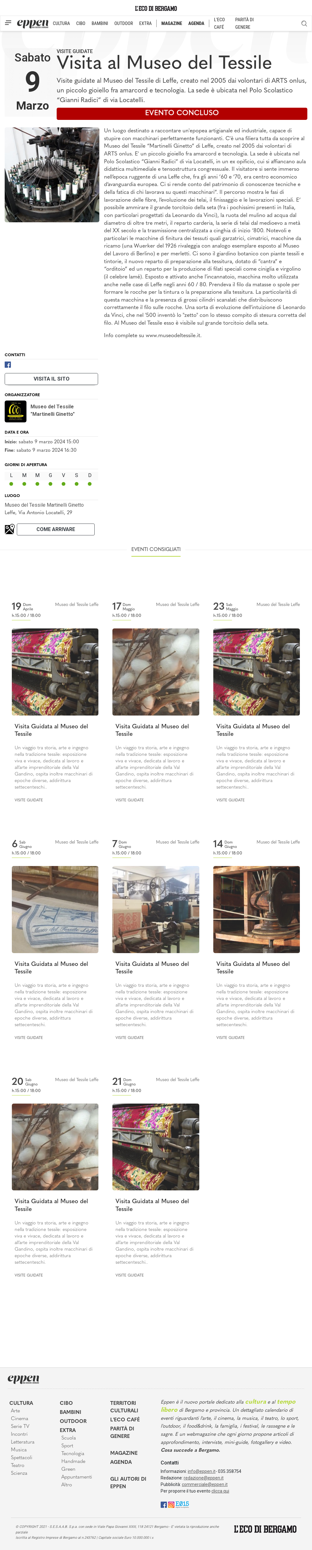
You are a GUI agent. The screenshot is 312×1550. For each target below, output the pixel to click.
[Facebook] (8, 364)
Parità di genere (122, 1433)
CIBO (80, 23)
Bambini (70, 1412)
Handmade (73, 1461)
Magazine (124, 1453)
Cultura (21, 1403)
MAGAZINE (171, 23)
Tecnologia (72, 1453)
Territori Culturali (124, 1407)
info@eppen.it (201, 1471)
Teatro (17, 1465)
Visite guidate (75, 51)
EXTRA (145, 23)
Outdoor (73, 1421)
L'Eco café (125, 1420)
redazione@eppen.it (204, 1477)
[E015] (182, 1504)
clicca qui (220, 1490)
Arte (15, 1411)
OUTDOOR (123, 23)
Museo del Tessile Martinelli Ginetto (44, 505)
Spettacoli (21, 1457)
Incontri (19, 1434)
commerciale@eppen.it (205, 1484)
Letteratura (23, 1442)
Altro (66, 1485)
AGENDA (196, 23)
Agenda (121, 1462)
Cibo (66, 1403)
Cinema (19, 1418)
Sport (67, 1446)
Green (68, 1469)
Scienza (19, 1473)
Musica (19, 1450)
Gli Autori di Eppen (128, 1483)
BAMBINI (100, 23)
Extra (68, 1430)
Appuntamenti (76, 1477)
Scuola (68, 1438)
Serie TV (20, 1426)
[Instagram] (171, 1504)
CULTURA (61, 23)
